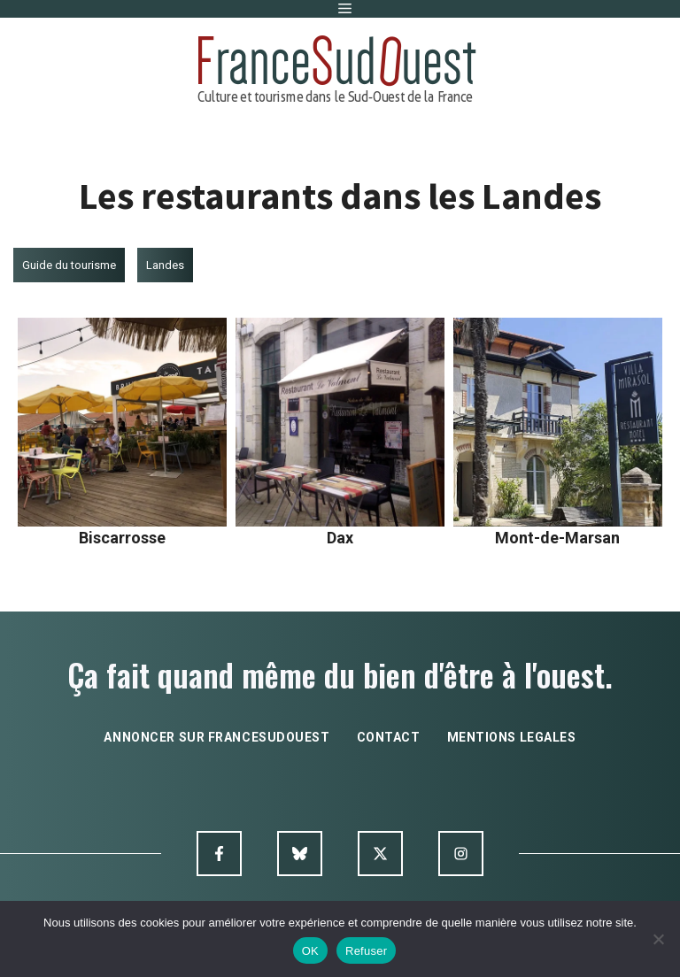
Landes (165, 265)
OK (310, 951)
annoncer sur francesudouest (216, 737)
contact (389, 737)
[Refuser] (658, 939)
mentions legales (511, 737)
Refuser (366, 951)
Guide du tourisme (69, 265)
